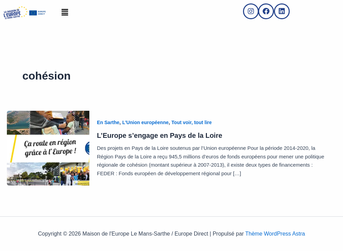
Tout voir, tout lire (192, 122)
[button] (64, 12)
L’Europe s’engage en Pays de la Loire (159, 135)
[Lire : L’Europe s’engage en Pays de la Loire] (48, 148)
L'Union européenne (145, 122)
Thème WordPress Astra (275, 234)
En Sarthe (108, 122)
